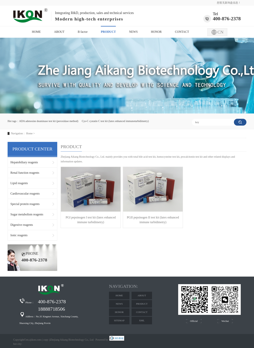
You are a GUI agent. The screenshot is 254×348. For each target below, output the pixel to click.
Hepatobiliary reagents (24, 162)
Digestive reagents (21, 224)
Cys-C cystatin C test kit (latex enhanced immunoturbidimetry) (115, 121)
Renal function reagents (24, 172)
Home (29, 133)
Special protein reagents (25, 204)
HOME (36, 31)
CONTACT (182, 31)
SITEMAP (119, 320)
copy (45, 339)
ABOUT (59, 31)
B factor (83, 31)
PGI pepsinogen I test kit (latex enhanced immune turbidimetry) (91, 220)
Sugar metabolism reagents (26, 214)
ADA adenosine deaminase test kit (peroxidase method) (48, 121)
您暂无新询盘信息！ (229, 2)
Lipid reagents (19, 183)
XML (142, 320)
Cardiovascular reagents (25, 193)
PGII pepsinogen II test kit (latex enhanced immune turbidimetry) (153, 220)
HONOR (156, 31)
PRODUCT (108, 31)
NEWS (133, 31)
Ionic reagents (18, 235)
